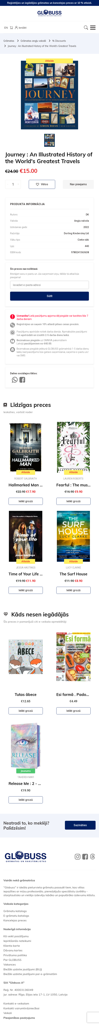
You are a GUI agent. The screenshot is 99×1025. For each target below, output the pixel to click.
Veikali (7, 1013)
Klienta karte (11, 945)
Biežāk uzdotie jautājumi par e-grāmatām (30, 974)
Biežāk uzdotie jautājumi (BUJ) (22, 969)
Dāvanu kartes (12, 950)
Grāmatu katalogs (15, 911)
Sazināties (80, 825)
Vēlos (42, 184)
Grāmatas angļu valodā (33, 40)
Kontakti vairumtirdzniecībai (21, 1008)
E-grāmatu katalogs (16, 915)
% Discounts (59, 40)
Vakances (9, 964)
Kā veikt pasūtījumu (16, 936)
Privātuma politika (15, 955)
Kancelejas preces (15, 920)
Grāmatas (8, 40)
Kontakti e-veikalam (16, 1003)
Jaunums (26, 771)
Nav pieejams (78, 184)
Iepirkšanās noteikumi (17, 941)
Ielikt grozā (26, 501)
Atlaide (49, 60)
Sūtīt (49, 296)
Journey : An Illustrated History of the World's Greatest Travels (42, 46)
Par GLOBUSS (12, 960)
